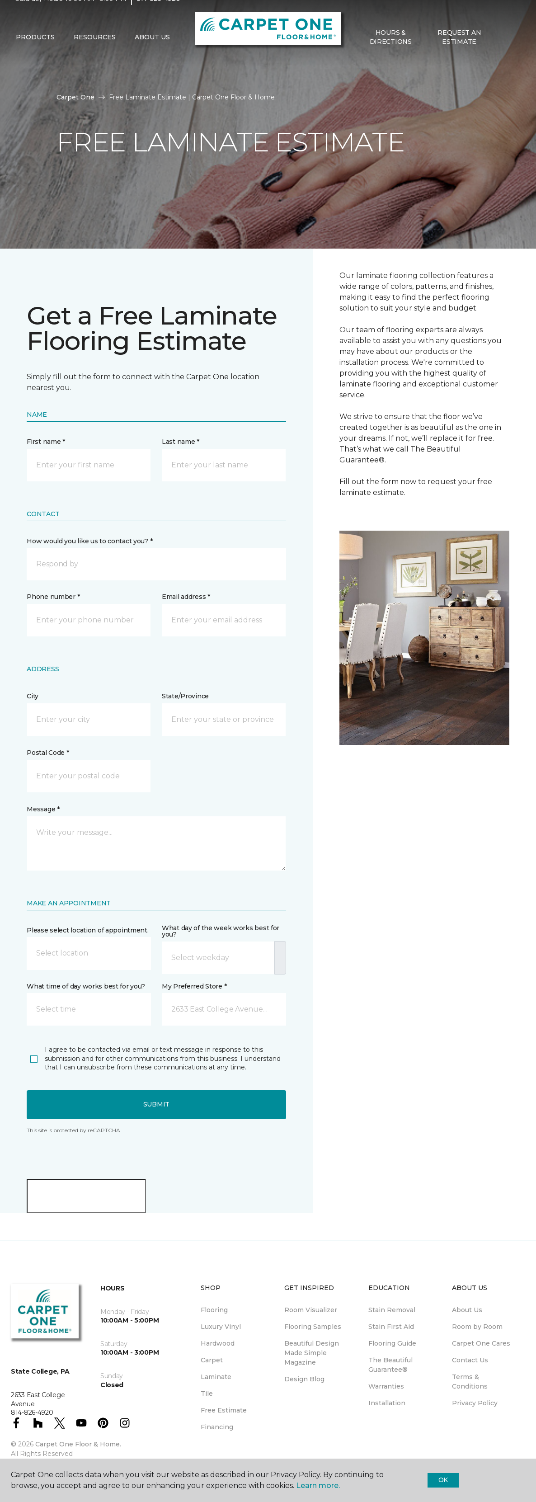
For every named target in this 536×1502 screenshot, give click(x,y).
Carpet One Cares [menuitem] (481, 1343)
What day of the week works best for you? (220, 931)
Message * (43, 809)
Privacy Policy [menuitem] (475, 1403)
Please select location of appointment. (87, 930)
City (32, 696)
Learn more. (318, 1485)
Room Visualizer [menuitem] (310, 1310)
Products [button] (35, 55)
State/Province (185, 696)
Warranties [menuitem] (386, 1386)
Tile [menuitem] (207, 1393)
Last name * (180, 441)
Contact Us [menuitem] (470, 1360)
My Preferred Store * (194, 986)
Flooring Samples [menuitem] (312, 1327)
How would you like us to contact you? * (89, 541)
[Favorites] (511, 54)
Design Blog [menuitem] (304, 1379)
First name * (46, 441)
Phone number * (53, 596)
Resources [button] (95, 55)
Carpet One (75, 97)
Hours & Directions (391, 54)
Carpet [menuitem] (212, 1360)
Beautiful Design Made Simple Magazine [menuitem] (311, 1352)
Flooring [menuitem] (214, 1310)
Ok (443, 1480)
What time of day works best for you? (86, 986)
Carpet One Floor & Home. (78, 1444)
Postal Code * (48, 752)
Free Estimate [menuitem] (224, 1410)
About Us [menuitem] (467, 1310)
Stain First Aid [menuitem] (391, 1327)
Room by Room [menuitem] (477, 1327)
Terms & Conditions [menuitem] (470, 1381)
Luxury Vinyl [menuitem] (221, 1327)
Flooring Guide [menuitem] (392, 1343)
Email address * (186, 596)
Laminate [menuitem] (216, 1377)
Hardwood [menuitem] (218, 1343)
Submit (156, 1104)
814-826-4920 (158, 16)
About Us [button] (152, 55)
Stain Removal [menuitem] (391, 1310)
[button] (500, 54)
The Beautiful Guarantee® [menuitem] (390, 1365)
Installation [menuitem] (386, 1403)
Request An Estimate (459, 54)
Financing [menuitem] (217, 1427)
